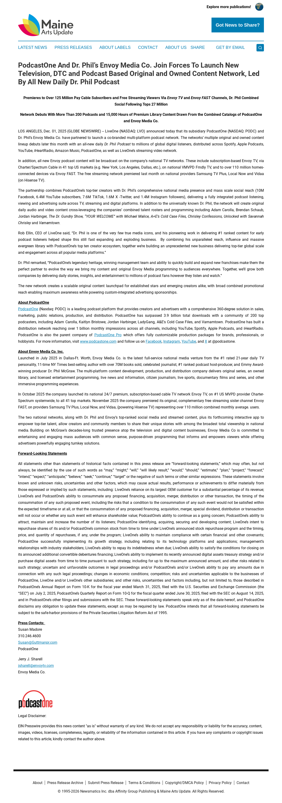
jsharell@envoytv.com (36, 665)
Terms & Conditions (144, 783)
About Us (176, 47)
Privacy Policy (220, 783)
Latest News (32, 47)
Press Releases (73, 47)
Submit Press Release (105, 783)
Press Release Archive (65, 783)
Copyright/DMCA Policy (184, 783)
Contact (148, 47)
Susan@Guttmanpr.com (37, 642)
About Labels (115, 47)
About (37, 783)
